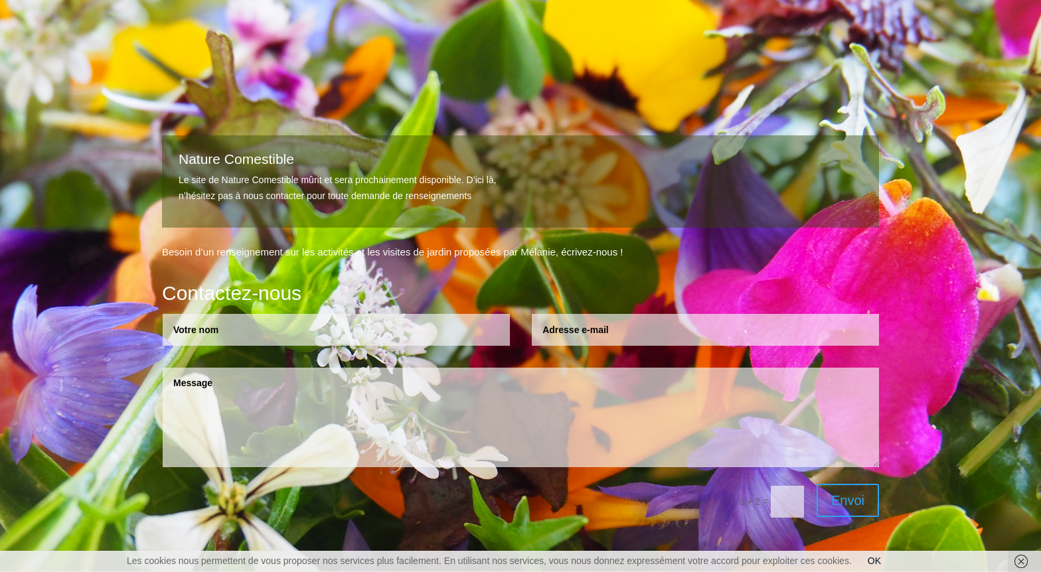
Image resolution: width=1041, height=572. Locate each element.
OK (874, 560)
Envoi (847, 500)
